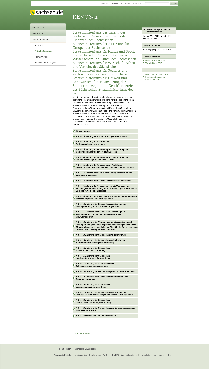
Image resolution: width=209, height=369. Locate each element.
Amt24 (106, 355)
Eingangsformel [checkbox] (83, 131)
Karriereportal (159, 355)
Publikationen (95, 355)
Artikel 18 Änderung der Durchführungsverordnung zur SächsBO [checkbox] (105, 271)
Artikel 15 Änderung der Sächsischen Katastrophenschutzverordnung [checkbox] (93, 249)
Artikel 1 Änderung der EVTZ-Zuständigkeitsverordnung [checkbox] (101, 136)
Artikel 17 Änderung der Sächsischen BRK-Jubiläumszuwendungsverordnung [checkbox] (95, 265)
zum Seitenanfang (82, 333)
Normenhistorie (42, 57)
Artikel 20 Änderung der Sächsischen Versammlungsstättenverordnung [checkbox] (93, 285)
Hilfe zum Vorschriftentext (155, 74)
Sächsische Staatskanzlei (85, 349)
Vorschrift (39, 45)
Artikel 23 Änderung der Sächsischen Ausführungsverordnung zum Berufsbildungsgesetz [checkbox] (106, 309)
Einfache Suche (40, 39)
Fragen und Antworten (154, 77)
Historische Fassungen (45, 62)
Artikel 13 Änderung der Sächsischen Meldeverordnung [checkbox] (101, 235)
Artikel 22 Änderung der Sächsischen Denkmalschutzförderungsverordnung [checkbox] (93, 301)
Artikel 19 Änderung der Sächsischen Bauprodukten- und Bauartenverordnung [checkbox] (102, 278)
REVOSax (85, 16)
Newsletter (146, 355)
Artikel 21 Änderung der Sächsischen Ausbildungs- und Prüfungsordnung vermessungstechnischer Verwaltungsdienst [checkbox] (104, 293)
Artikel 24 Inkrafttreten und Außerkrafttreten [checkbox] (96, 316)
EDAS (169, 355)
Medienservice (81, 355)
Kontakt (115, 4)
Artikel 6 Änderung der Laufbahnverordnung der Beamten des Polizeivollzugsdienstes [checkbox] (104, 174)
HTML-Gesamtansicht (154, 60)
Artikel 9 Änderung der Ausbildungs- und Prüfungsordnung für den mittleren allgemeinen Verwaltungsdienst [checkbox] (106, 197)
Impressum (125, 4)
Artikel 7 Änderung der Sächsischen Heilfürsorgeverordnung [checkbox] (103, 181)
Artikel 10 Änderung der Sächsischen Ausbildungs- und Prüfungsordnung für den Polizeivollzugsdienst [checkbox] (101, 205)
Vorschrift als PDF (152, 63)
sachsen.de (39, 27)
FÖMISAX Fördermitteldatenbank (125, 355)
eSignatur (137, 4)
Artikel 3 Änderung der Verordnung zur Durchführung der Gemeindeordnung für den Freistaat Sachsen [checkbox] (102, 150)
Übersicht (105, 4)
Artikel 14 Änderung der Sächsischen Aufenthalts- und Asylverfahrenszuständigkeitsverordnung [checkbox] (101, 241)
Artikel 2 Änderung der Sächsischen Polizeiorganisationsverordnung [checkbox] (92, 143)
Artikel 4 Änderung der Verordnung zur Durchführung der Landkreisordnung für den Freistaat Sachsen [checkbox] (102, 158)
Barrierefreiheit (151, 79)
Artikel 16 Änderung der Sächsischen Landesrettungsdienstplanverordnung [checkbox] (93, 257)
